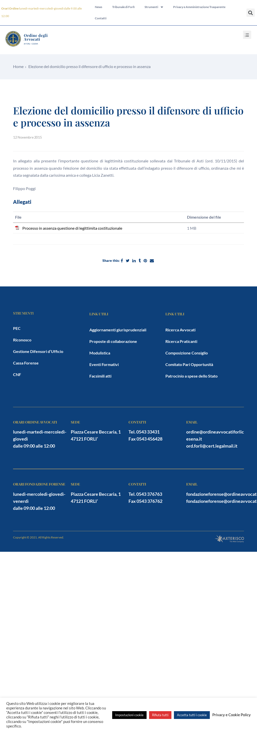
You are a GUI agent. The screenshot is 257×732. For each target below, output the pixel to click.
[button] (250, 13)
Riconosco (22, 339)
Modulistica (99, 352)
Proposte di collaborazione (113, 341)
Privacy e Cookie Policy (231, 715)
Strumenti (154, 7)
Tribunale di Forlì (123, 7)
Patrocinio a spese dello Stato (191, 376)
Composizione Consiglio (186, 352)
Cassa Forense (26, 362)
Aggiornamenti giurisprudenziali (117, 329)
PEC (17, 328)
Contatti (100, 18)
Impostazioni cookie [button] (129, 715)
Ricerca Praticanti (181, 341)
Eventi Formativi (104, 364)
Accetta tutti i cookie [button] (192, 715)
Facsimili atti (100, 376)
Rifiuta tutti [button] (160, 715)
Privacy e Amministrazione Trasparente (199, 7)
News (98, 7)
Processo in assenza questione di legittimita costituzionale (72, 228)
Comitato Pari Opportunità (189, 364)
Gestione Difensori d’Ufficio (38, 351)
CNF (17, 374)
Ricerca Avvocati (180, 329)
